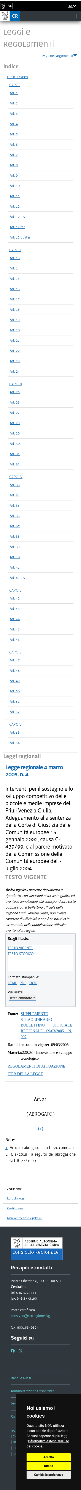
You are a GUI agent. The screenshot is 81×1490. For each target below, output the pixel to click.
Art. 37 (15, 526)
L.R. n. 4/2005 (17, 77)
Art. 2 (14, 103)
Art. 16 (15, 288)
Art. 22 (15, 350)
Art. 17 (15, 299)
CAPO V (15, 590)
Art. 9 (14, 175)
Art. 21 (15, 340)
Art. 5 (14, 134)
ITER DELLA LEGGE (25, 1074)
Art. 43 (15, 608)
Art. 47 (15, 660)
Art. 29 (15, 433)
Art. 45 (15, 629)
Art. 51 (15, 701)
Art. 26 (15, 402)
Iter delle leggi (15, 1198)
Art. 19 (15, 319)
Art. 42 (15, 598)
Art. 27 (15, 412)
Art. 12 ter (17, 227)
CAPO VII (16, 724)
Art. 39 (15, 546)
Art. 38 (15, 536)
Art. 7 (14, 154)
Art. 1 (14, 92)
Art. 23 (15, 361)
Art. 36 (15, 515)
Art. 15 (15, 278)
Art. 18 (15, 309)
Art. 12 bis (17, 216)
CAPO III (15, 384)
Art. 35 (15, 505)
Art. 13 (15, 257)
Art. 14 (15, 268)
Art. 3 (14, 113)
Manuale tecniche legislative (24, 1218)
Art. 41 (15, 567)
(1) (40, 1129)
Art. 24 (15, 371)
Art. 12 (15, 206)
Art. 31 (15, 453)
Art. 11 (15, 196)
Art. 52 (15, 711)
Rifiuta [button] (48, 1466)
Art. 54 (15, 742)
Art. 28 (15, 423)
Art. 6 (14, 144)
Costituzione (15, 1208)
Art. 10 (15, 185)
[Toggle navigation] (77, 16)
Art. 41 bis (17, 577)
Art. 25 (15, 392)
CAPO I (14, 85)
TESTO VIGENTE (20, 947)
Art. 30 (15, 443)
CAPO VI (15, 652)
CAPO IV (15, 476)
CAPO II (15, 250)
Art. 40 (15, 557)
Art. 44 (15, 618)
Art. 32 (15, 464)
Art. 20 (15, 330)
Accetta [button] (48, 1457)
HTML (12, 983)
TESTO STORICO (21, 953)
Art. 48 (15, 670)
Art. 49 (15, 680)
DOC (33, 983)
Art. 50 (15, 691)
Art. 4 (14, 123)
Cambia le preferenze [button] (48, 1474)
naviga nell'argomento (59, 54)
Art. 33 (15, 484)
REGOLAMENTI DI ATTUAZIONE (36, 1066)
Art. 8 (14, 165)
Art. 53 (15, 732)
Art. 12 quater (20, 237)
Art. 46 (15, 639)
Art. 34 (15, 495)
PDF (23, 983)
